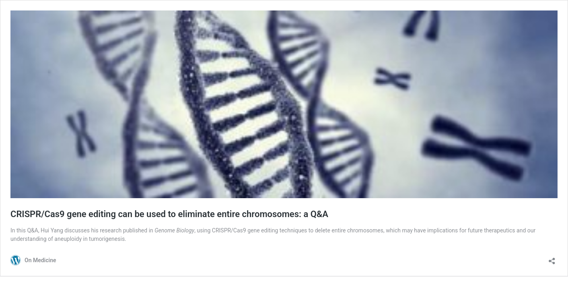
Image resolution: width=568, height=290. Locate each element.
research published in (147, 230)
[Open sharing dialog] (552, 258)
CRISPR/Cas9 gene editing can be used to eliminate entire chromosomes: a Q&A (169, 214)
